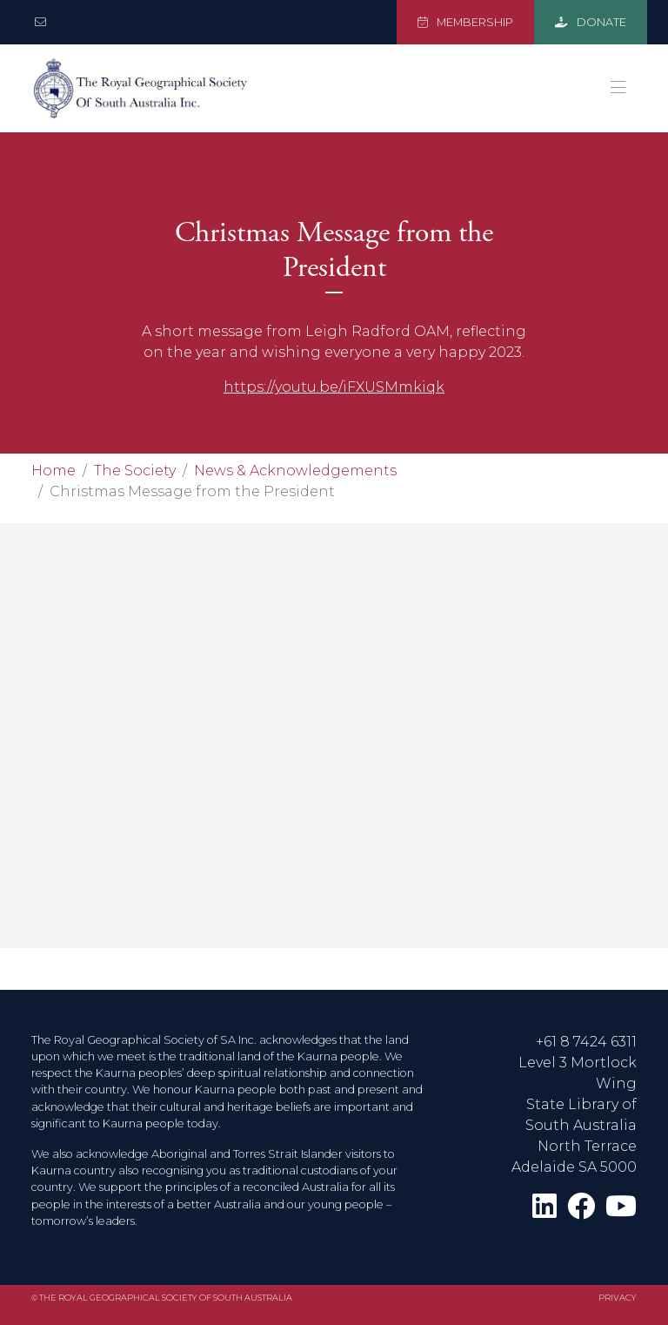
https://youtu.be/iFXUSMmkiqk (334, 387)
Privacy (617, 1297)
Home (53, 470)
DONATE (590, 22)
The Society (135, 470)
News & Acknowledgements (295, 470)
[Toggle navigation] (618, 88)
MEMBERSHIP (465, 22)
